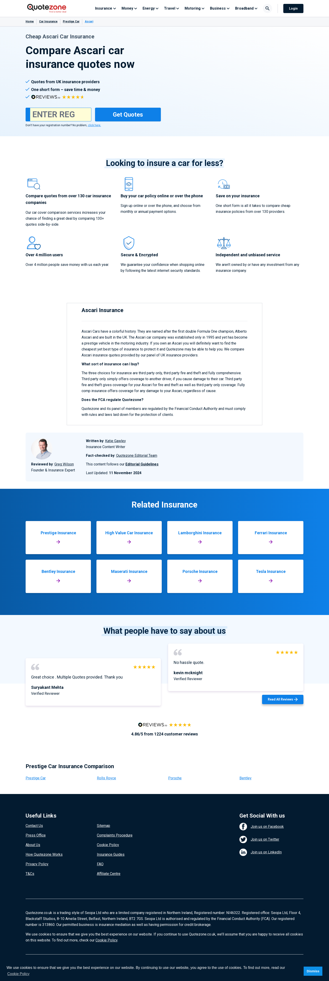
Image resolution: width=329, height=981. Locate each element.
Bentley (245, 778)
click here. (94, 125)
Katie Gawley (115, 441)
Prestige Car (71, 21)
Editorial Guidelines (142, 464)
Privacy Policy (37, 864)
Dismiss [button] (313, 971)
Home (30, 21)
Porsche (175, 778)
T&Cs (30, 873)
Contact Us (34, 825)
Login (293, 8)
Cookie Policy (108, 845)
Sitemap (103, 825)
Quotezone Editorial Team (136, 455)
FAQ (100, 864)
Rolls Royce (106, 778)
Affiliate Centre (108, 873)
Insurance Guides (111, 854)
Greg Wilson (64, 464)
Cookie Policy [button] (18, 974)
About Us (33, 845)
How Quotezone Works (44, 854)
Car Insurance (48, 21)
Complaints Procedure (115, 835)
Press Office (36, 835)
